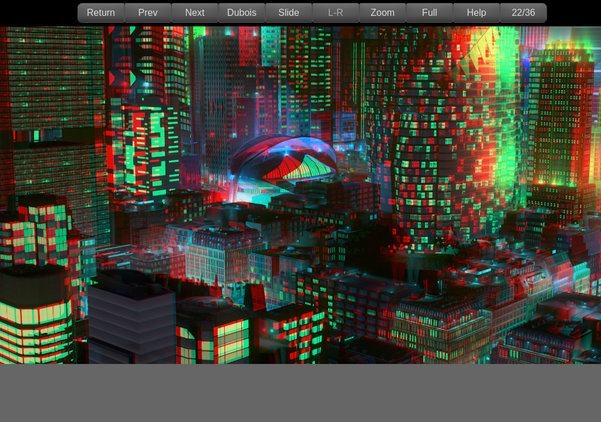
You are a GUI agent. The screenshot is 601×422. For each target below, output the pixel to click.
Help (477, 13)
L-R (335, 13)
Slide (288, 13)
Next (195, 13)
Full (429, 13)
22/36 (523, 13)
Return (101, 13)
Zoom (383, 13)
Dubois (241, 13)
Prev (148, 13)
